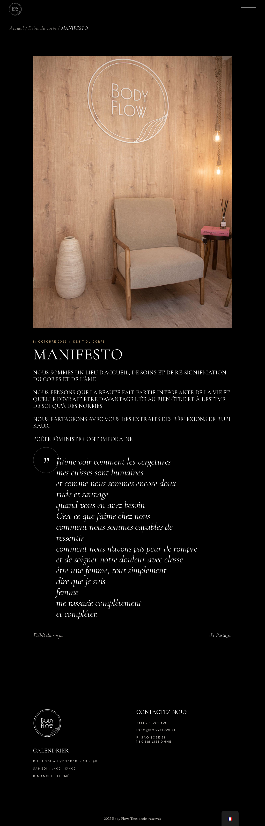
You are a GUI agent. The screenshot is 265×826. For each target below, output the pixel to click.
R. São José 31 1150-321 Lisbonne (154, 739)
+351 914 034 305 (151, 723)
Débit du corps (42, 28)
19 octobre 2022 (50, 341)
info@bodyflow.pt (156, 730)
